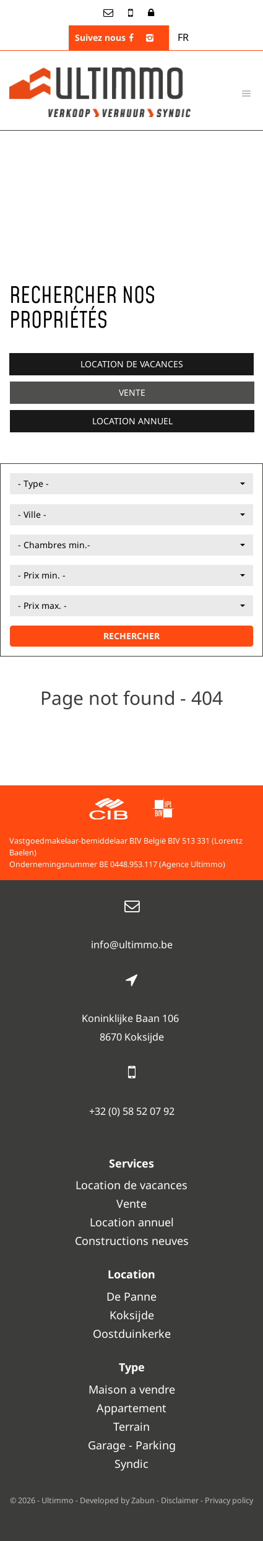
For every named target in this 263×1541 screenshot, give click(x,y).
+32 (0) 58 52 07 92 (132, 1111)
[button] (131, 483)
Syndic (131, 1463)
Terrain (131, 1426)
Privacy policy (229, 1500)
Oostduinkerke (132, 1333)
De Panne (131, 1296)
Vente (132, 392)
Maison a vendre (131, 1389)
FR (183, 37)
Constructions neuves (132, 1240)
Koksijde (132, 1314)
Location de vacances (131, 364)
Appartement (131, 1407)
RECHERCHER (131, 636)
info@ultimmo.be (132, 944)
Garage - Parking (132, 1445)
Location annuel (132, 421)
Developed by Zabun (117, 1500)
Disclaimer (180, 1500)
